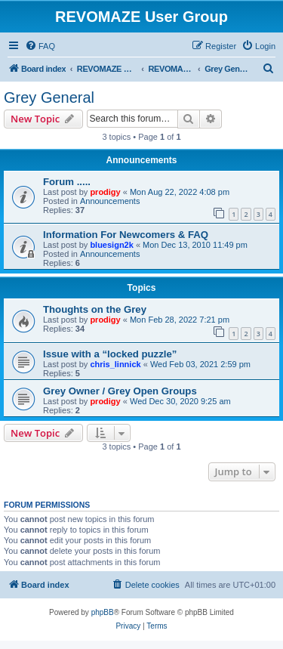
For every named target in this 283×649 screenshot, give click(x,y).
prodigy (105, 191)
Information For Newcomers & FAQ (125, 234)
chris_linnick (115, 364)
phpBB (102, 612)
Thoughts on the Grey (94, 309)
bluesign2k (111, 244)
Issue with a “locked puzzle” (110, 354)
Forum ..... (67, 181)
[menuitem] (40, 46)
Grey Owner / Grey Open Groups (120, 391)
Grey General (49, 97)
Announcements (110, 201)
